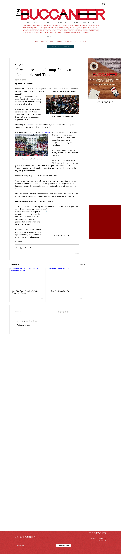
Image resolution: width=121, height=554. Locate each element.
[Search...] (60, 37)
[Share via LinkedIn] (25, 248)
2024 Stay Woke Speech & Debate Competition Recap (25, 292)
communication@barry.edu (98, 538)
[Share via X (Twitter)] (21, 248)
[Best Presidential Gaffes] (67, 278)
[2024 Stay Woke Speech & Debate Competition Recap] (27, 278)
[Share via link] (30, 248)
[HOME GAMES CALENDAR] (60, 47)
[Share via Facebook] (16, 248)
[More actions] (78, 65)
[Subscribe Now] (63, 545)
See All (82, 264)
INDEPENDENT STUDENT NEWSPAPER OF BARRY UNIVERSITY (60, 22)
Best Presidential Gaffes (60, 291)
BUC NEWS (18, 241)
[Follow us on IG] (103, 3)
